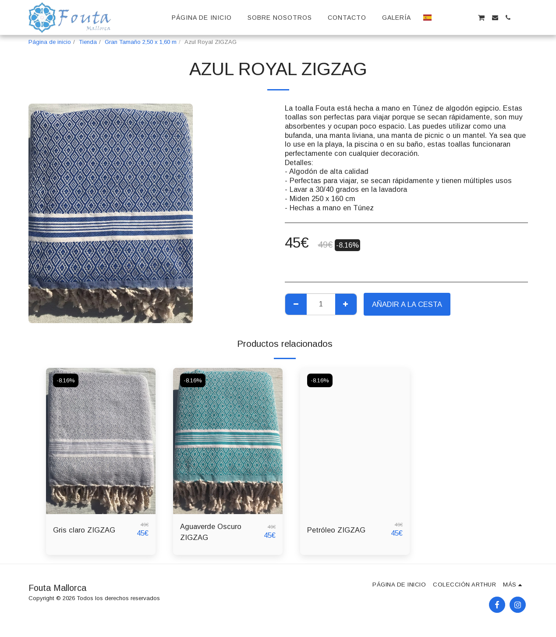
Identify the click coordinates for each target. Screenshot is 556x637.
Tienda (88, 42)
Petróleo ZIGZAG (336, 530)
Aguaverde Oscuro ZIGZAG (210, 531)
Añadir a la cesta (407, 304)
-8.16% (66, 380)
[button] (442, 17)
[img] (101, 441)
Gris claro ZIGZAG (84, 530)
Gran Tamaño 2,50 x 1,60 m (141, 42)
